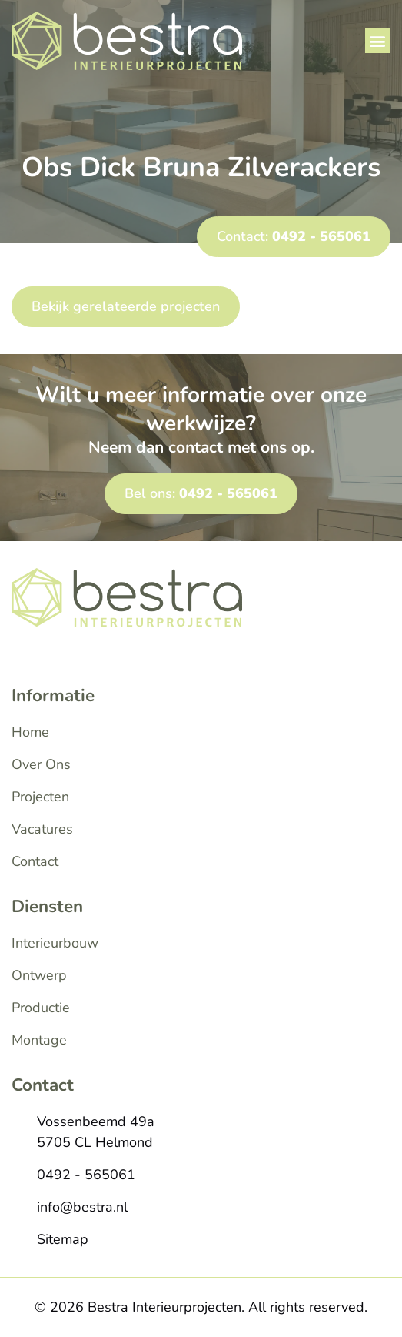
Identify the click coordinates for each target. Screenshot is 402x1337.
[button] (377, 40)
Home (30, 732)
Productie (41, 1007)
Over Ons (41, 764)
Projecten (40, 796)
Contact (35, 861)
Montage (39, 1040)
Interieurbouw (55, 943)
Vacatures (42, 829)
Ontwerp (39, 975)
